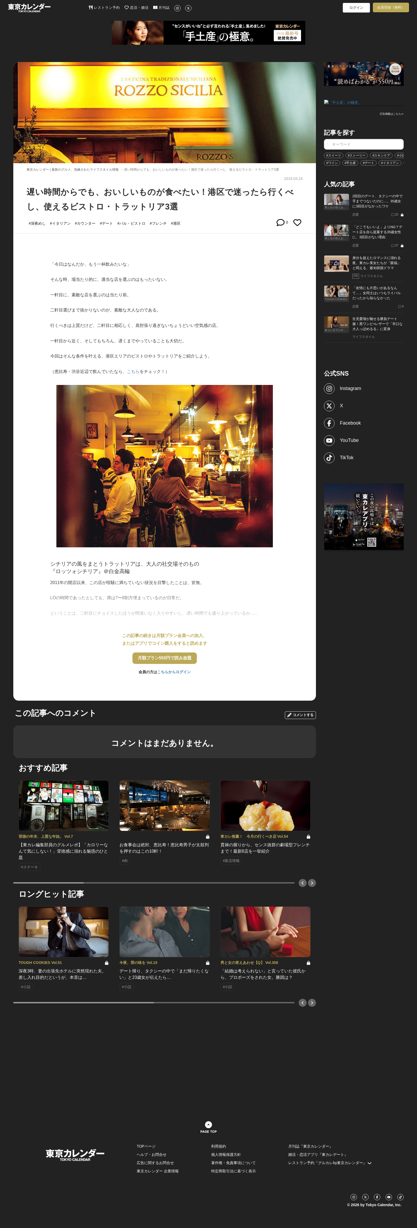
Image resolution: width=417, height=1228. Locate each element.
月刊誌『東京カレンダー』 (310, 1146)
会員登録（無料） (391, 7)
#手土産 (350, 162)
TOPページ (146, 1146)
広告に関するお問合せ (155, 1163)
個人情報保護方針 (226, 1154)
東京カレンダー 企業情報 (158, 1171)
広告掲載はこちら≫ (392, 113)
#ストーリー (357, 155)
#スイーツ (333, 155)
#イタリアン (390, 162)
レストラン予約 (104, 7)
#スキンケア (381, 155)
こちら (133, 371)
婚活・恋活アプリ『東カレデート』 (318, 1154)
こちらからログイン (174, 672)
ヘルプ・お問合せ (151, 1154)
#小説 (401, 155)
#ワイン (332, 162)
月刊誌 (161, 7)
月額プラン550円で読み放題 (165, 658)
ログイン (356, 8)
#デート (368, 162)
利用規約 (218, 1146)
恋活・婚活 (136, 7)
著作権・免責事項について (233, 1163)
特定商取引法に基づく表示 (233, 1171)
